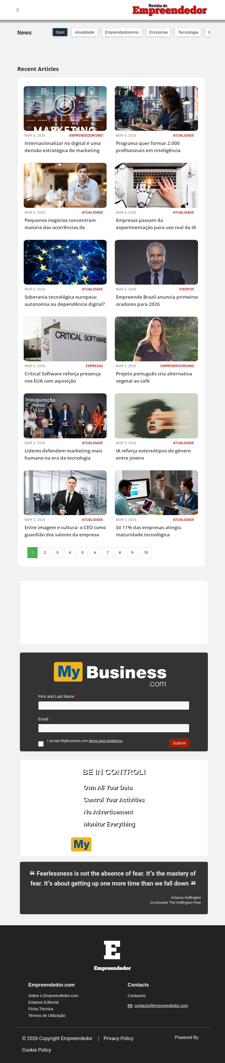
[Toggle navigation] (17, 10)
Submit (179, 743)
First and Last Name (56, 696)
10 (146, 552)
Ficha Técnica (40, 1009)
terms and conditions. (106, 741)
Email (43, 719)
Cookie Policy (36, 1050)
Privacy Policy (118, 1038)
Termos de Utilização (47, 1015)
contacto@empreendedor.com (161, 1005)
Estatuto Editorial (43, 1002)
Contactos (137, 995)
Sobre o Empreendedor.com (53, 995)
